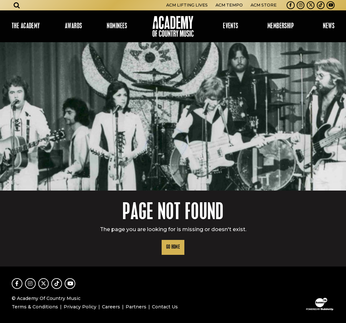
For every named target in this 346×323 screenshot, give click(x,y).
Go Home (173, 247)
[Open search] (17, 5)
